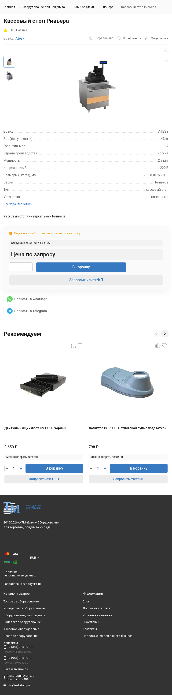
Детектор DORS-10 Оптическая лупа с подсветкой (127, 428)
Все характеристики (18, 204)
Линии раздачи (83, 7)
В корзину (81, 267)
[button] (156, 333)
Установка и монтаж (97, 615)
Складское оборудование (22, 622)
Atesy (19, 38)
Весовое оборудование (20, 636)
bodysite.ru (33, 584)
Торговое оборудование (21, 601)
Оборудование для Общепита (44, 7)
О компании (91, 622)
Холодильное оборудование (24, 608)
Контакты (90, 629)
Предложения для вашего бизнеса (107, 636)
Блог (86, 601)
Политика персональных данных (20, 573)
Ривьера (107, 7)
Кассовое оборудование (21, 629)
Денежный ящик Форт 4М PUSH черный (35, 428)
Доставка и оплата (96, 608)
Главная (9, 7)
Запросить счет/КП (86, 280)
